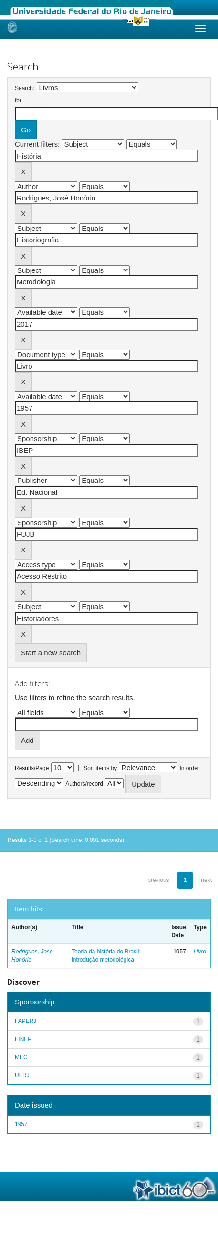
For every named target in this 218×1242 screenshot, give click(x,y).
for (18, 100)
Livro (200, 951)
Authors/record (84, 784)
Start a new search (51, 653)
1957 (21, 1124)
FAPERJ (25, 1021)
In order (189, 768)
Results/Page (32, 768)
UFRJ (22, 1075)
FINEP (23, 1039)
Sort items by (100, 768)
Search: (24, 88)
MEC (21, 1057)
